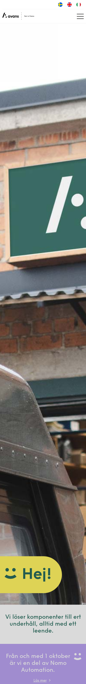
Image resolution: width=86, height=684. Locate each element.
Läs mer (40, 681)
